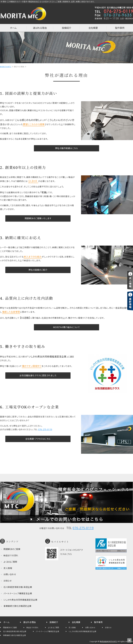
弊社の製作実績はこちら (66, 148)
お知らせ (8, 580)
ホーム (13, 27)
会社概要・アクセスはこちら (38, 438)
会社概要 (93, 27)
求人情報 (8, 568)
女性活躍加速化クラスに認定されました (37, 375)
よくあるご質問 (10, 561)
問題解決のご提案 (12, 549)
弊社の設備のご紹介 (38, 269)
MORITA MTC (5, 66)
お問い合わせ (10, 574)
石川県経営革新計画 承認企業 (18, 587)
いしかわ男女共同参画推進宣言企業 (20, 599)
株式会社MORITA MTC (108, 641)
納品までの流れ (11, 555)
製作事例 (119, 27)
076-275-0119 (45, 429)
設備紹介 (66, 27)
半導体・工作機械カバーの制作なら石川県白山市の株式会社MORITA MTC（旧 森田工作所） (23, 13)
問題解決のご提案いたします (38, 218)
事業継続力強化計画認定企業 (17, 606)
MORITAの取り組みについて (66, 327)
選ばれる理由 (40, 27)
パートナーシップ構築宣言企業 (18, 593)
